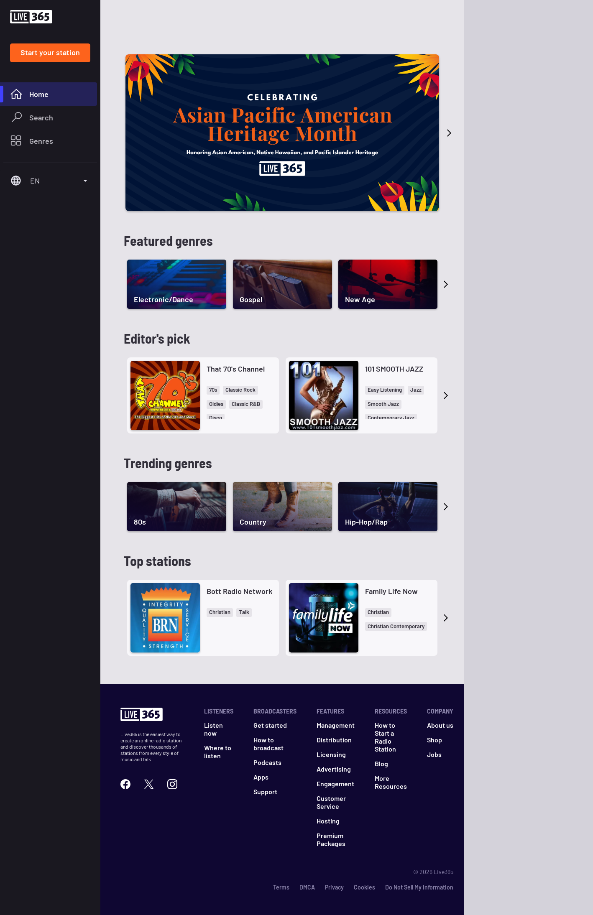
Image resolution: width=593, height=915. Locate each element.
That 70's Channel (236, 368)
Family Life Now (391, 591)
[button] (213, 390)
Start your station (50, 52)
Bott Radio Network (239, 591)
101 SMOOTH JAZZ (394, 368)
